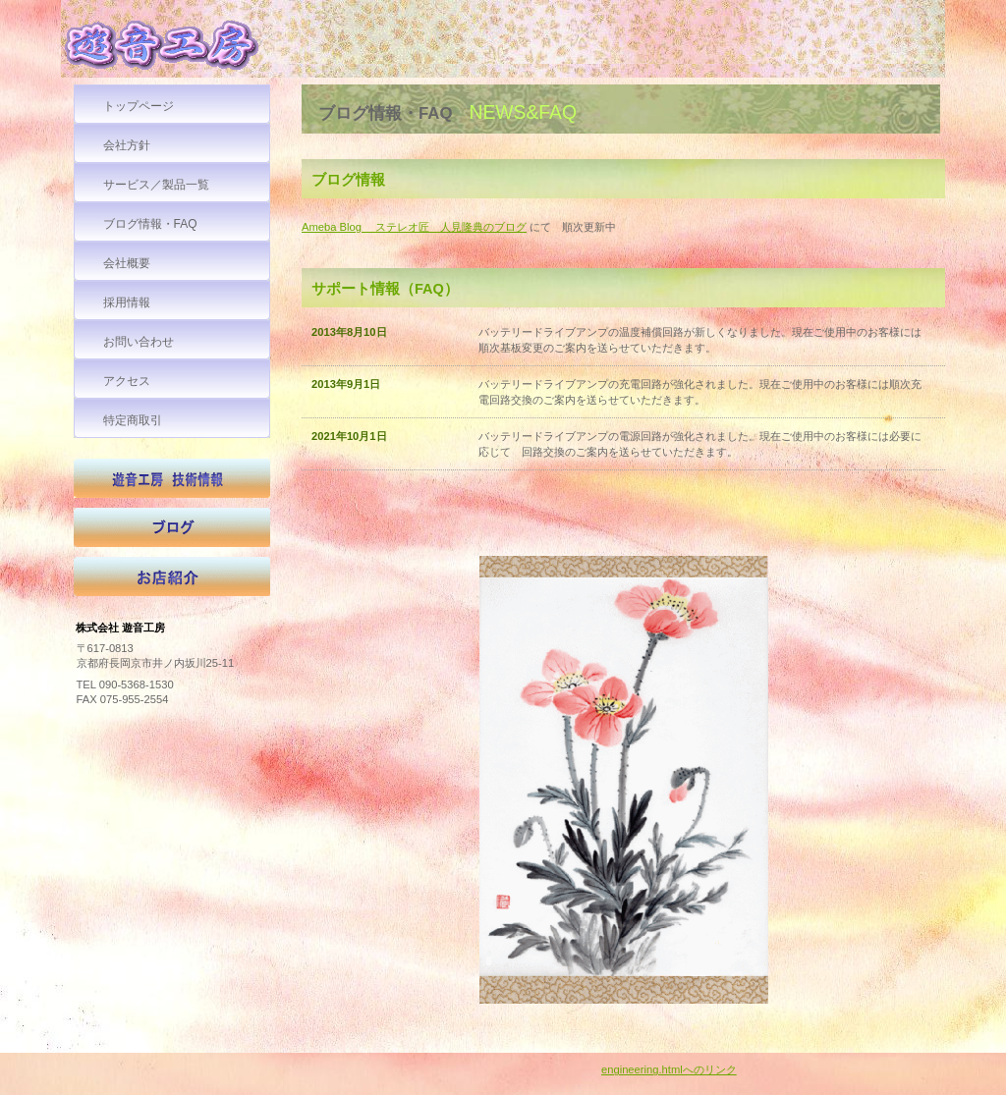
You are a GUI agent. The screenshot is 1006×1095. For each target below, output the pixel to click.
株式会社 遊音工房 (208, 49)
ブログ (172, 532)
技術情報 (172, 483)
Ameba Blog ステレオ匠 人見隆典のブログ (414, 227)
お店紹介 (172, 581)
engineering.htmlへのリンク (669, 1069)
